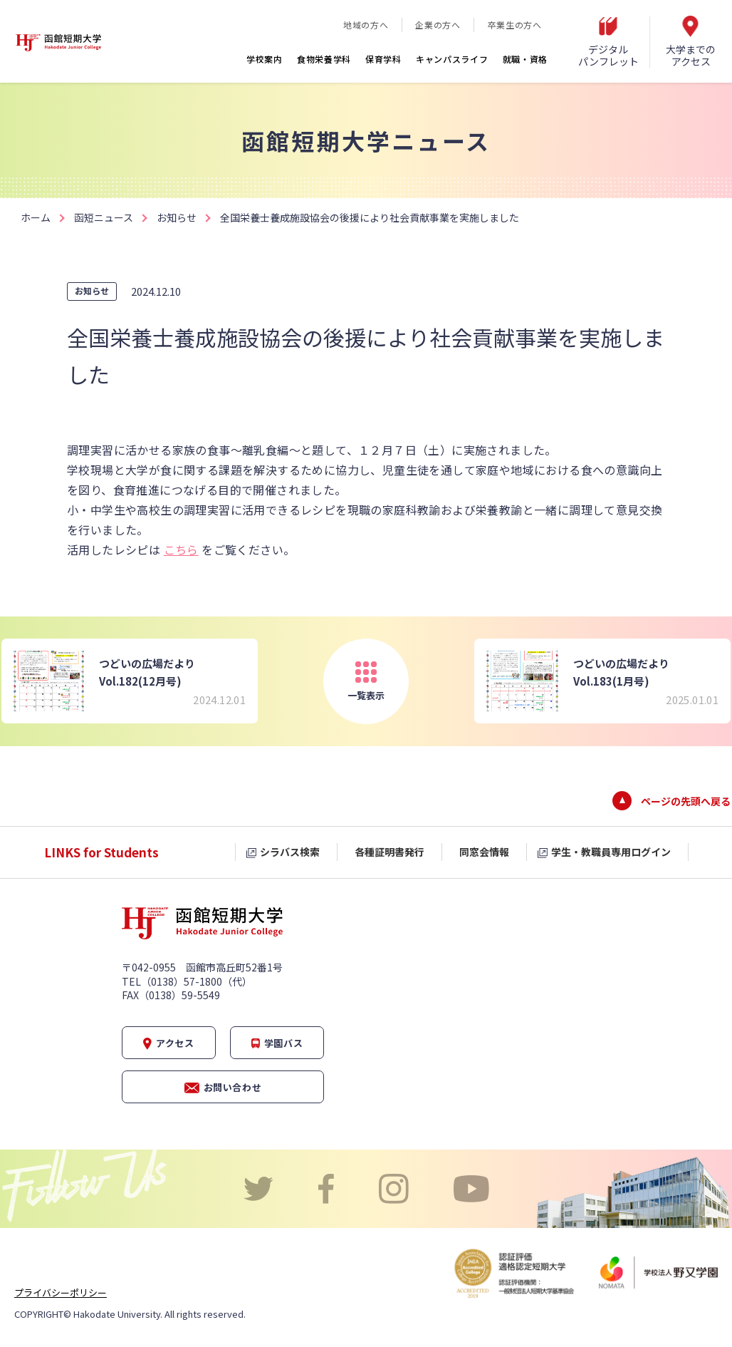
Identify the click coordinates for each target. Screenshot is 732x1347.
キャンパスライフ (452, 59)
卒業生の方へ (515, 25)
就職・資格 (525, 59)
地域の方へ (365, 25)
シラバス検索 (290, 852)
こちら (181, 549)
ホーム (36, 217)
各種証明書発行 (389, 852)
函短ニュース (103, 217)
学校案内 (264, 59)
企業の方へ (437, 25)
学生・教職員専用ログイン (611, 852)
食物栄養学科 (324, 59)
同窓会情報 (484, 852)
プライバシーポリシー (60, 1292)
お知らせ (177, 217)
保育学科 (383, 59)
